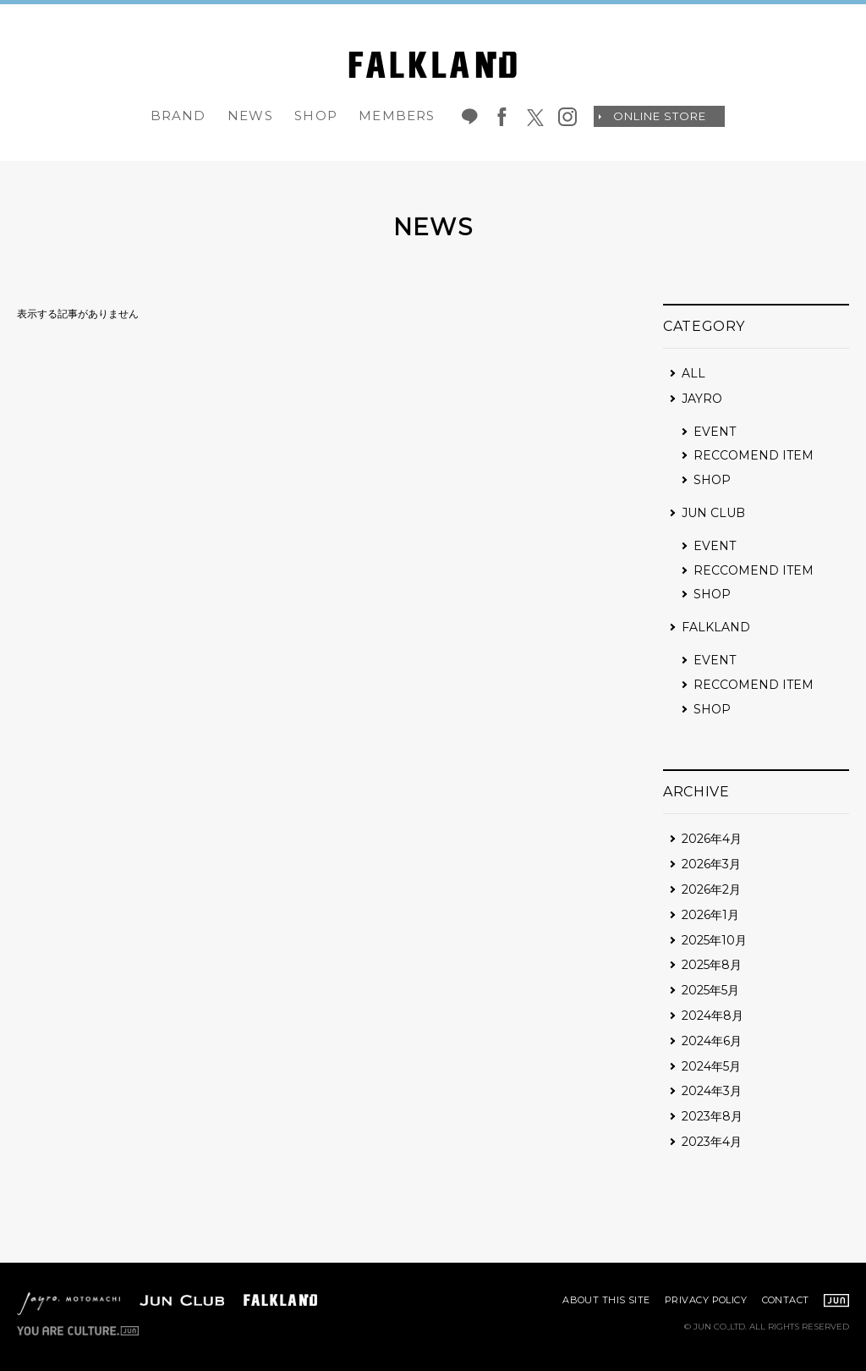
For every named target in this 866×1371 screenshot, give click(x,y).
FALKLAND (716, 627)
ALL (693, 373)
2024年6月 (712, 1041)
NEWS (250, 115)
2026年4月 (712, 838)
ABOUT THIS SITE (606, 1300)
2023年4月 (712, 1141)
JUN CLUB (713, 512)
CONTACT (785, 1300)
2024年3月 (712, 1090)
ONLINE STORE (659, 116)
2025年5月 (710, 990)
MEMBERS (397, 115)
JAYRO (702, 398)
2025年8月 (712, 964)
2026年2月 (711, 889)
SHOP (315, 115)
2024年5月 (711, 1066)
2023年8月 (712, 1116)
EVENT (714, 431)
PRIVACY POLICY (706, 1300)
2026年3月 (711, 864)
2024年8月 (712, 1015)
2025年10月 (714, 940)
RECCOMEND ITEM (753, 455)
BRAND (178, 115)
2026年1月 (710, 914)
